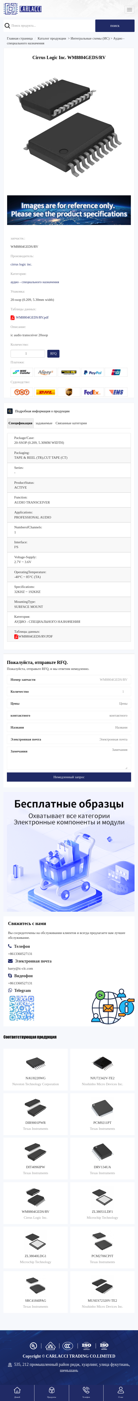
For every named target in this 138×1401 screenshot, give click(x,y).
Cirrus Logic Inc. (21, 264)
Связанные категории (71, 423)
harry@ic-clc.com (20, 968)
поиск (114, 26)
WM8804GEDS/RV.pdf (29, 317)
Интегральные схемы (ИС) (90, 38)
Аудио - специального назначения (35, 282)
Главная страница (20, 38)
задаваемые (44, 423)
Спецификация (20, 423)
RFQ (53, 353)
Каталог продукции (52, 38)
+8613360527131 (20, 983)
